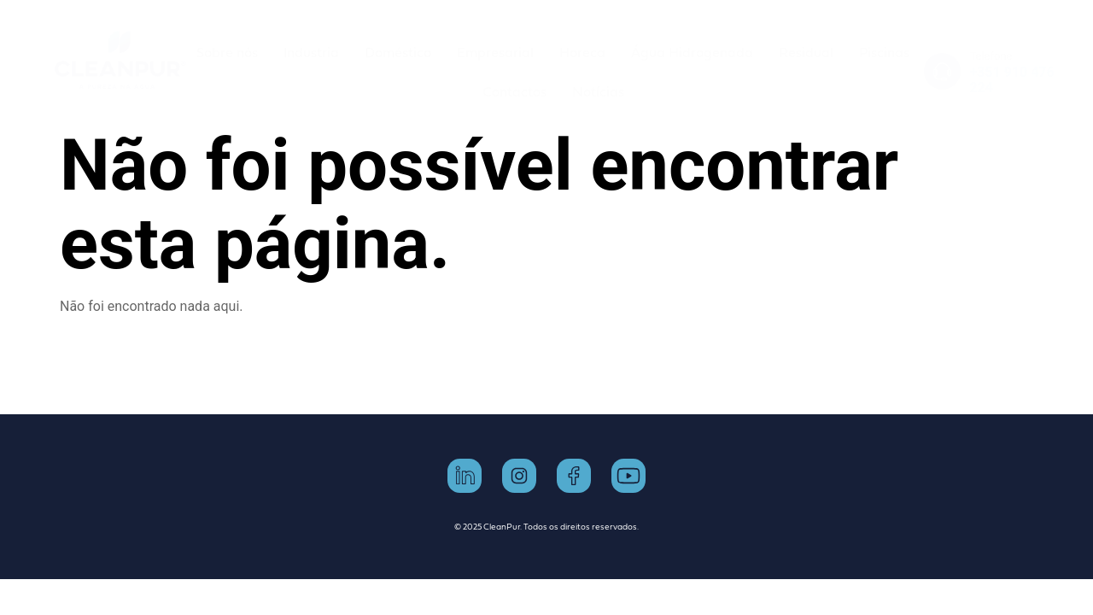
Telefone (990, 56)
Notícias (598, 91)
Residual (806, 52)
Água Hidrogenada (692, 52)
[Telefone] (942, 71)
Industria (311, 52)
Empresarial (495, 52)
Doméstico (398, 52)
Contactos (514, 91)
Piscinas (884, 52)
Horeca (582, 52)
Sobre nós (227, 52)
